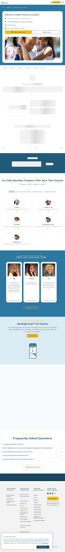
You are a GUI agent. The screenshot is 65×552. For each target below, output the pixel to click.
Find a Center (53, 498)
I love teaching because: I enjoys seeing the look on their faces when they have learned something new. (49, 285)
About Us (36, 495)
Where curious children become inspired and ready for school (16, 227)
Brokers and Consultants (25, 521)
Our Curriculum (10, 498)
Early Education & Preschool (10, 495)
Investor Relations (38, 512)
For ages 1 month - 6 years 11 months (32, 184)
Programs (11, 191)
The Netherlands (37, 509)
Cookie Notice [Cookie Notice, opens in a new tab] (45, 543)
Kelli (14, 278)
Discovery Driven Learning (23, 191)
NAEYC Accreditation (50, 191)
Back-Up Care (23, 503)
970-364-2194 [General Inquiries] (11, 25)
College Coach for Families (11, 502)
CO (3, 7)
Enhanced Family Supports (24, 513)
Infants (17, 207)
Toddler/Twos (48, 207)
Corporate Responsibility (39, 520)
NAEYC (16, 28)
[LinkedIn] (50, 493)
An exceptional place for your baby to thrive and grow (17, 209)
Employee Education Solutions (24, 532)
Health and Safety (37, 191)
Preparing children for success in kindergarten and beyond (48, 227)
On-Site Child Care (24, 501)
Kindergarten (17, 242)
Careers (35, 497)
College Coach (23, 510)
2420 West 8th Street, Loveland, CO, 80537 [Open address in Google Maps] (20, 22)
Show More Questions (33, 467)
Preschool (17, 224)
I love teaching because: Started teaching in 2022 (31, 283)
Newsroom (36, 500)
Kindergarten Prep (48, 224)
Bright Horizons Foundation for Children (39, 517)
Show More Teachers (31, 307)
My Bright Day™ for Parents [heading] (32, 323)
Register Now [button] (47, 32)
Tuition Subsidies (24, 519)
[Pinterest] (55, 493)
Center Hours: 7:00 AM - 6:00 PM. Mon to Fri (19, 18)
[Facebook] (48, 493)
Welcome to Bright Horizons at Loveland (22, 15)
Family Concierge (24, 508)
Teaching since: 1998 (49, 300)
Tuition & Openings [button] (18, 32)
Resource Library (37, 514)
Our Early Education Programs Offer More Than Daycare (32, 180)
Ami (48, 278)
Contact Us (56, 2)
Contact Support (53, 503)
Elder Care (22, 505)
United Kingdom (37, 507)
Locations (36, 502)
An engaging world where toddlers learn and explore (48, 209)
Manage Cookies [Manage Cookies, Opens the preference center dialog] (43, 547)
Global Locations (37, 504)
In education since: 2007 (14, 300)
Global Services (23, 516)
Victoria (31, 278)
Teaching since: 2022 (31, 300)
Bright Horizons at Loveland (20, 7)
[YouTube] (52, 493)
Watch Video (32, 336)
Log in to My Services (11, 505)
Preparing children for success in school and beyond (17, 244)
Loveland (8, 7)
